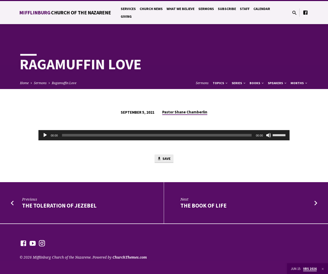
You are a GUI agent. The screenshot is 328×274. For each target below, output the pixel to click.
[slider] (157, 135)
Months (299, 83)
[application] (164, 135)
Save (164, 159)
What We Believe (180, 9)
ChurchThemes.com (129, 257)
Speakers (277, 83)
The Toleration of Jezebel (59, 205)
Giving (126, 16)
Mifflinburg (65, 12)
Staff (245, 9)
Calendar (261, 9)
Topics (220, 83)
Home (24, 83)
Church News (151, 9)
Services (128, 9)
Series (239, 83)
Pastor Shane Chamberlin (184, 112)
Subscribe (227, 9)
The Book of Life (203, 205)
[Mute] (268, 135)
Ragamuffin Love (64, 83)
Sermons (206, 9)
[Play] (45, 135)
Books (257, 83)
